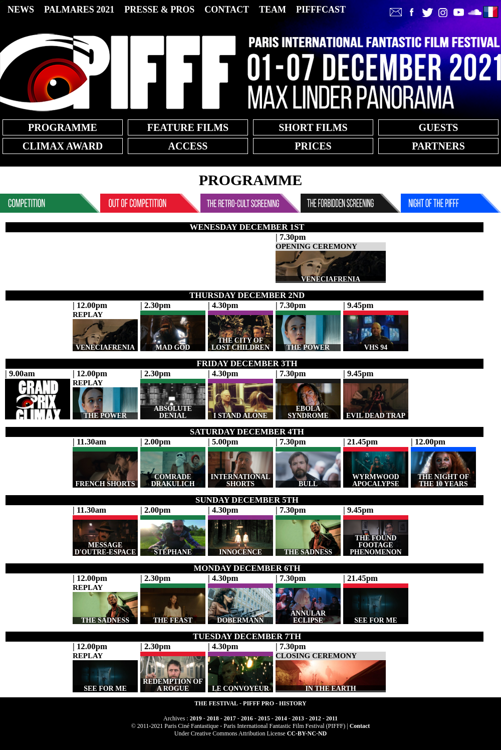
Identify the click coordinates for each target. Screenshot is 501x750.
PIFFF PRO (258, 703)
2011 (332, 718)
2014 (281, 718)
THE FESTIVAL (216, 703)
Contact (360, 725)
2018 (213, 718)
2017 (230, 718)
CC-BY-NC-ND (307, 733)
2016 (247, 718)
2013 (298, 718)
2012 (315, 718)
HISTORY (293, 703)
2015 (264, 718)
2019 (196, 718)
